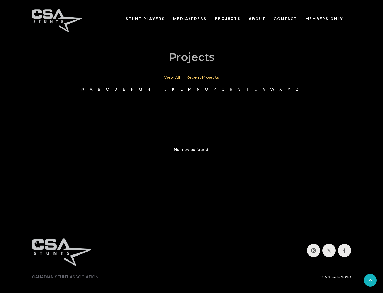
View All (172, 77)
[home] (57, 19)
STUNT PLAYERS (145, 19)
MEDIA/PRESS (190, 19)
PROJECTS (227, 18)
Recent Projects (202, 77)
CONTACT (285, 19)
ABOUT (257, 19)
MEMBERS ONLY (324, 19)
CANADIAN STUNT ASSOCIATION (65, 277)
